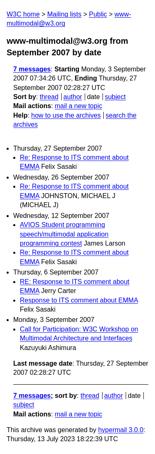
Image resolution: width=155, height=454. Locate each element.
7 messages (32, 69)
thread (49, 96)
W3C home (23, 14)
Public (98, 14)
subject (115, 96)
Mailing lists (64, 14)
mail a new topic (78, 105)
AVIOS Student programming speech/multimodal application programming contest (64, 234)
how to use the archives (66, 115)
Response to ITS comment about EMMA (79, 300)
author (72, 96)
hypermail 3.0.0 (120, 429)
